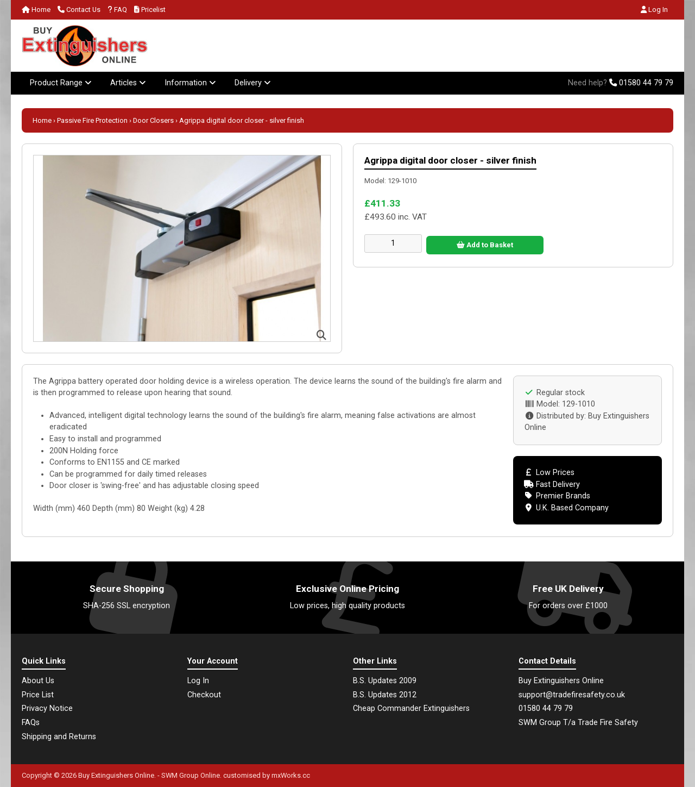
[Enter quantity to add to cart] (393, 243)
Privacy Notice (47, 708)
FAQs (31, 722)
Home (36, 9)
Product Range (61, 83)
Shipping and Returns (59, 736)
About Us (38, 680)
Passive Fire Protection (92, 120)
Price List (38, 694)
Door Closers (153, 120)
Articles (128, 83)
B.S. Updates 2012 (384, 694)
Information (190, 83)
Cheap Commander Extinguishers (411, 708)
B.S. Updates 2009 (384, 680)
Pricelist (150, 9)
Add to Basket (485, 245)
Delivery (253, 83)
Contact (79, 9)
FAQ (117, 9)
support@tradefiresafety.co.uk (572, 694)
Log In (654, 9)
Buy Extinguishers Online (116, 775)
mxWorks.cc (290, 775)
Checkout (204, 694)
